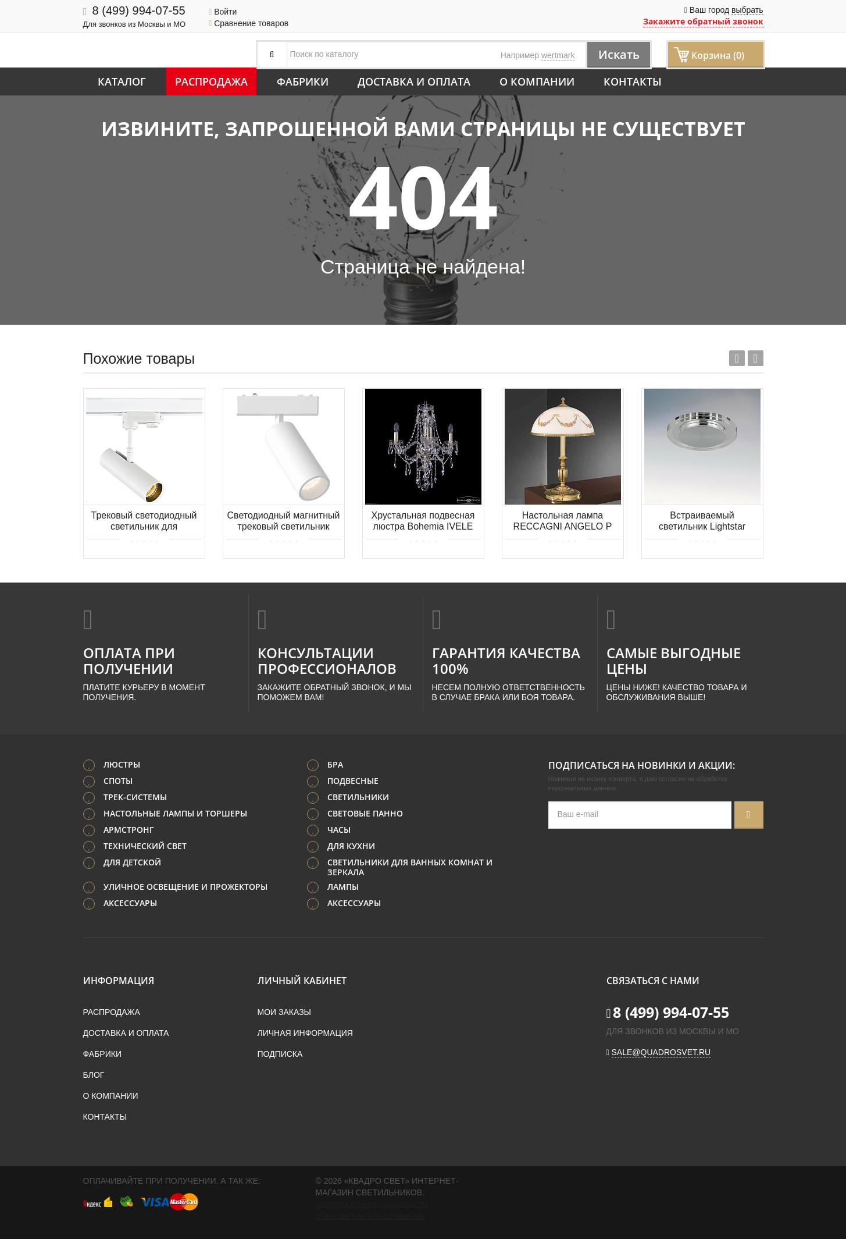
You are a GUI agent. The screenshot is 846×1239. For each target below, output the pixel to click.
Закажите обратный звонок (703, 21)
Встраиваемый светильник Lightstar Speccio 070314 (702, 521)
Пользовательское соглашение (370, 1216)
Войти (223, 11)
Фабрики (303, 81)
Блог (94, 1075)
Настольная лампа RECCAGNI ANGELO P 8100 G (562, 521)
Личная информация (305, 1033)
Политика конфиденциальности (371, 1204)
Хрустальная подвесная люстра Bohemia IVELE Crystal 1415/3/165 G (423, 521)
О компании (536, 81)
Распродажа (211, 81)
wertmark (558, 55)
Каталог (122, 81)
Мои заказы (284, 1012)
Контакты (633, 81)
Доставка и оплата (414, 81)
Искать (617, 54)
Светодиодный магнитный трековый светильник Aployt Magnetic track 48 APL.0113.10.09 (283, 521)
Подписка (280, 1054)
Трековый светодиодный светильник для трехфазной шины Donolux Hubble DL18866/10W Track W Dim (144, 521)
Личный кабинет (302, 980)
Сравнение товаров (248, 23)
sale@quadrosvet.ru (661, 1052)
